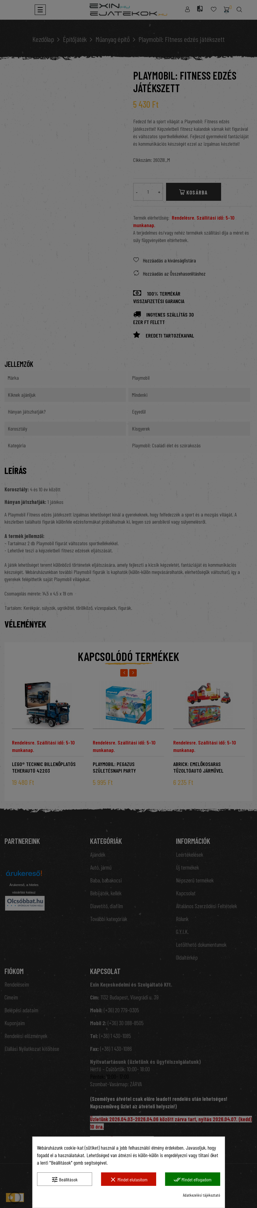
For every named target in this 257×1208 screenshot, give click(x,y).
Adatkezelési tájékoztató (201, 1195)
